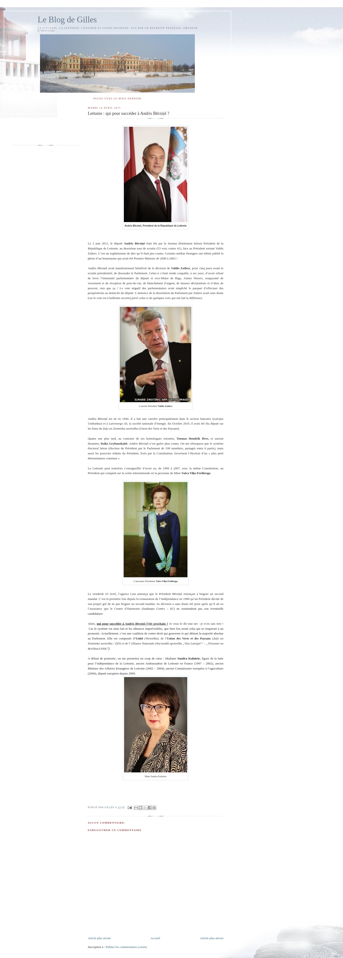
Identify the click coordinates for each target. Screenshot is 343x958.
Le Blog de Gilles (67, 19)
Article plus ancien (211, 938)
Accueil (155, 938)
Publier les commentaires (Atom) (126, 947)
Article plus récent (99, 938)
